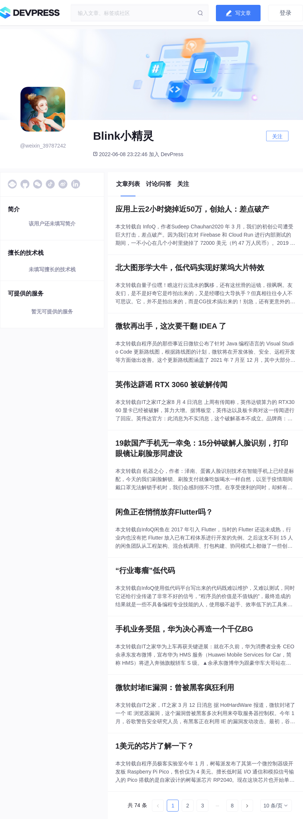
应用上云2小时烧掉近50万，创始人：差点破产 (192, 209)
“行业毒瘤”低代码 (145, 570)
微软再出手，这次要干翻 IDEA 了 (170, 326)
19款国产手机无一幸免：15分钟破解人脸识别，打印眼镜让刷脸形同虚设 (201, 448)
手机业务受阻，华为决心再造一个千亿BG (184, 629)
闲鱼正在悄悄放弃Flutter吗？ (164, 512)
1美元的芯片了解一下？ (154, 746)
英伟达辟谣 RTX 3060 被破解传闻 (171, 384)
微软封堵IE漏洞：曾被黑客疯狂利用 (174, 687)
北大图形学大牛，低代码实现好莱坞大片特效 (189, 267)
